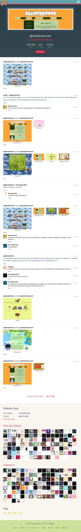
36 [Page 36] (47, 396)
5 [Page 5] (34, 396)
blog (15, 513)
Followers (8, 465)
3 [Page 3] (31, 396)
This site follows (12, 425)
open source (37, 523)
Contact (65, 528)
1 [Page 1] (27, 396)
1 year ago (75, 62)
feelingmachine (13, 274)
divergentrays (13, 245)
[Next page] (53, 396)
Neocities (28, 523)
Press (44, 528)
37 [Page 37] (50, 396)
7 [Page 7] (38, 396)
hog (5, 95)
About (15, 528)
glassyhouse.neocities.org (40, 40)
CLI (28, 528)
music (10, 513)
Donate (22, 528)
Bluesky (52, 523)
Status (50, 528)
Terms (57, 528)
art (5, 513)
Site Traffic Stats (9, 419)
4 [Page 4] (33, 396)
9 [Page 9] (42, 396)
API (38, 528)
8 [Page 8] (40, 396)
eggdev (11, 267)
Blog (33, 528)
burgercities (21, 185)
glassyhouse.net (27, 62)
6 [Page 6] (36, 396)
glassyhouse (8, 62)
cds (20, 513)
